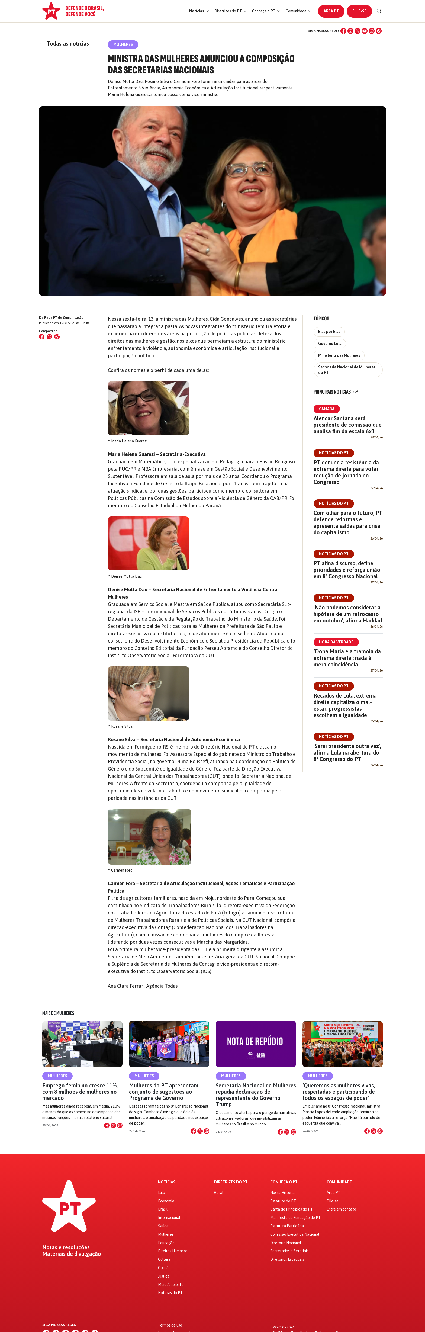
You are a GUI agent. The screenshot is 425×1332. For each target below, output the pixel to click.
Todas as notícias (64, 43)
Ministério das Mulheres (339, 355)
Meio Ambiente (170, 1284)
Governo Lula (330, 343)
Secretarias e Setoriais (289, 1251)
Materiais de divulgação (71, 1254)
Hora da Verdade (336, 642)
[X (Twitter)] (357, 31)
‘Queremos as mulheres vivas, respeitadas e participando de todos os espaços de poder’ (338, 1091)
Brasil (163, 1209)
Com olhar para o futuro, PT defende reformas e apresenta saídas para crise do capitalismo (348, 522)
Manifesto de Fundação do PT (295, 1217)
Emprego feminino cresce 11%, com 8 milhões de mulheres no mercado (80, 1091)
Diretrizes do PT (230, 1182)
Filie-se (359, 11)
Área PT (331, 11)
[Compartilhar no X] (113, 1125)
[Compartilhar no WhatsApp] (57, 336)
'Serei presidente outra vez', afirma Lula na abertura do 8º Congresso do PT (347, 752)
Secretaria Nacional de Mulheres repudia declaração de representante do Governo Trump (256, 1095)
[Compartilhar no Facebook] (41, 336)
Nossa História (282, 1192)
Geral (218, 1192)
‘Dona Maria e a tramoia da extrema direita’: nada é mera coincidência (347, 657)
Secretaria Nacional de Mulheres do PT (346, 369)
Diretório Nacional (285, 1243)
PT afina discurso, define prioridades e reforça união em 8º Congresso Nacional (347, 569)
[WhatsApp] (372, 31)
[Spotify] (379, 31)
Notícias (166, 1182)
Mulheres (57, 1076)
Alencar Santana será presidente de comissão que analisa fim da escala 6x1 (348, 424)
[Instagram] (350, 31)
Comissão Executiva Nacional (294, 1234)
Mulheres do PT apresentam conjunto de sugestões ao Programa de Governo (163, 1091)
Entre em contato (341, 1209)
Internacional (169, 1217)
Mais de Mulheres (58, 1013)
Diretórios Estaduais (287, 1259)
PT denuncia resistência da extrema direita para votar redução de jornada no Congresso (346, 472)
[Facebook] (343, 31)
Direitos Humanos (173, 1251)
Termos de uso (170, 1325)
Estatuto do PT (283, 1201)
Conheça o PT (284, 1182)
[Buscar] (379, 11)
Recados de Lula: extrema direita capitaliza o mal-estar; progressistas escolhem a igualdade (345, 705)
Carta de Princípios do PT (291, 1209)
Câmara (326, 409)
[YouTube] (365, 31)
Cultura (164, 1259)
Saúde (163, 1226)
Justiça (163, 1276)
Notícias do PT (334, 453)
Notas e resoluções (66, 1247)
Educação (166, 1243)
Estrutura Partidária (287, 1226)
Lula (161, 1192)
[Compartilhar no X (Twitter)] (49, 336)
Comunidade (339, 1182)
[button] (199, 11)
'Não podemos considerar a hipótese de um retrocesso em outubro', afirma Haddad (348, 614)
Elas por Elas (329, 331)
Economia (166, 1201)
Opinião (164, 1268)
